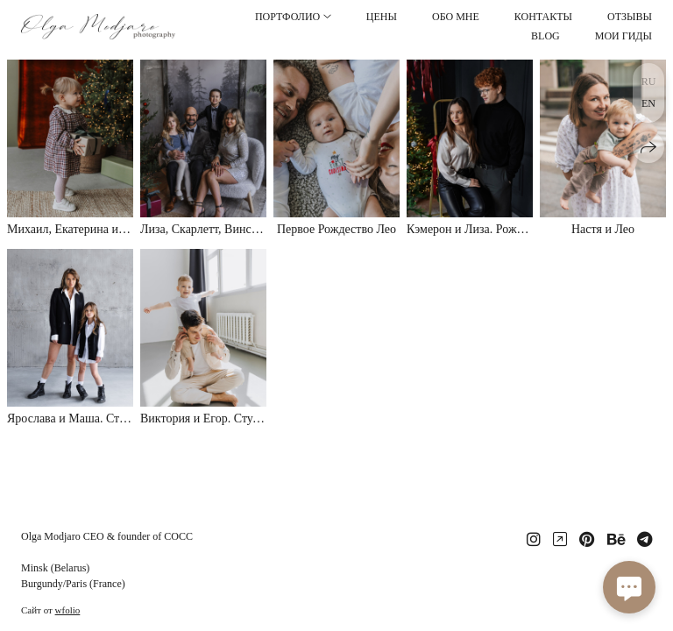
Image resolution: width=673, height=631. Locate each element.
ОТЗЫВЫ (629, 17)
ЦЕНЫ (381, 17)
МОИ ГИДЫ (623, 36)
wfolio (68, 610)
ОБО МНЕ (455, 17)
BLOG (545, 36)
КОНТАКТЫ (543, 17)
